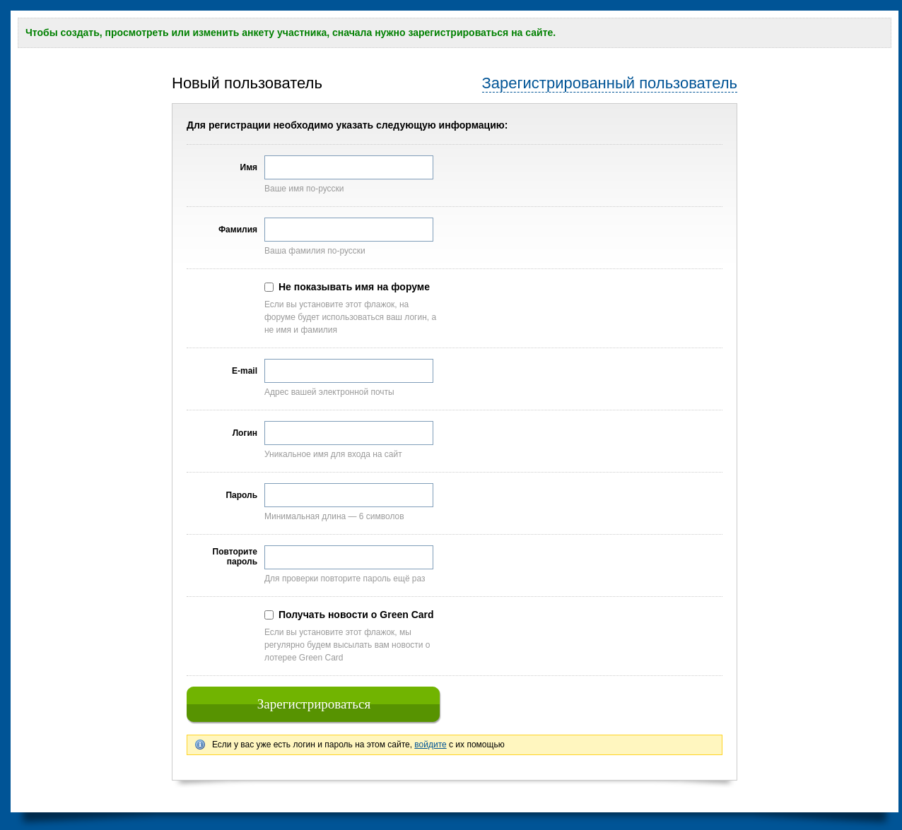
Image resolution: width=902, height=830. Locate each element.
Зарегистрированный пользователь (609, 83)
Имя (248, 167)
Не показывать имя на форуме (354, 286)
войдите (430, 744)
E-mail (244, 371)
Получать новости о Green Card (356, 614)
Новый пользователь (247, 83)
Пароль (241, 495)
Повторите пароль (235, 557)
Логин (245, 433)
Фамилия (237, 230)
